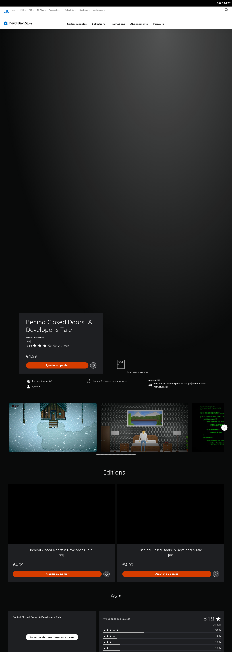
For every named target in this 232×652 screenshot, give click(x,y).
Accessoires (54, 10)
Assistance (98, 10)
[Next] (224, 424)
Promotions (118, 20)
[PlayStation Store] (19, 20)
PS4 (30, 10)
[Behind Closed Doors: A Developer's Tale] (53, 424)
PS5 (22, 10)
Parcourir (158, 20)
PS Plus (40, 10)
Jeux (13, 10)
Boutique (83, 10)
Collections (98, 20)
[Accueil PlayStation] (6, 10)
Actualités (69, 10)
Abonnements (139, 20)
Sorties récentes (77, 20)
